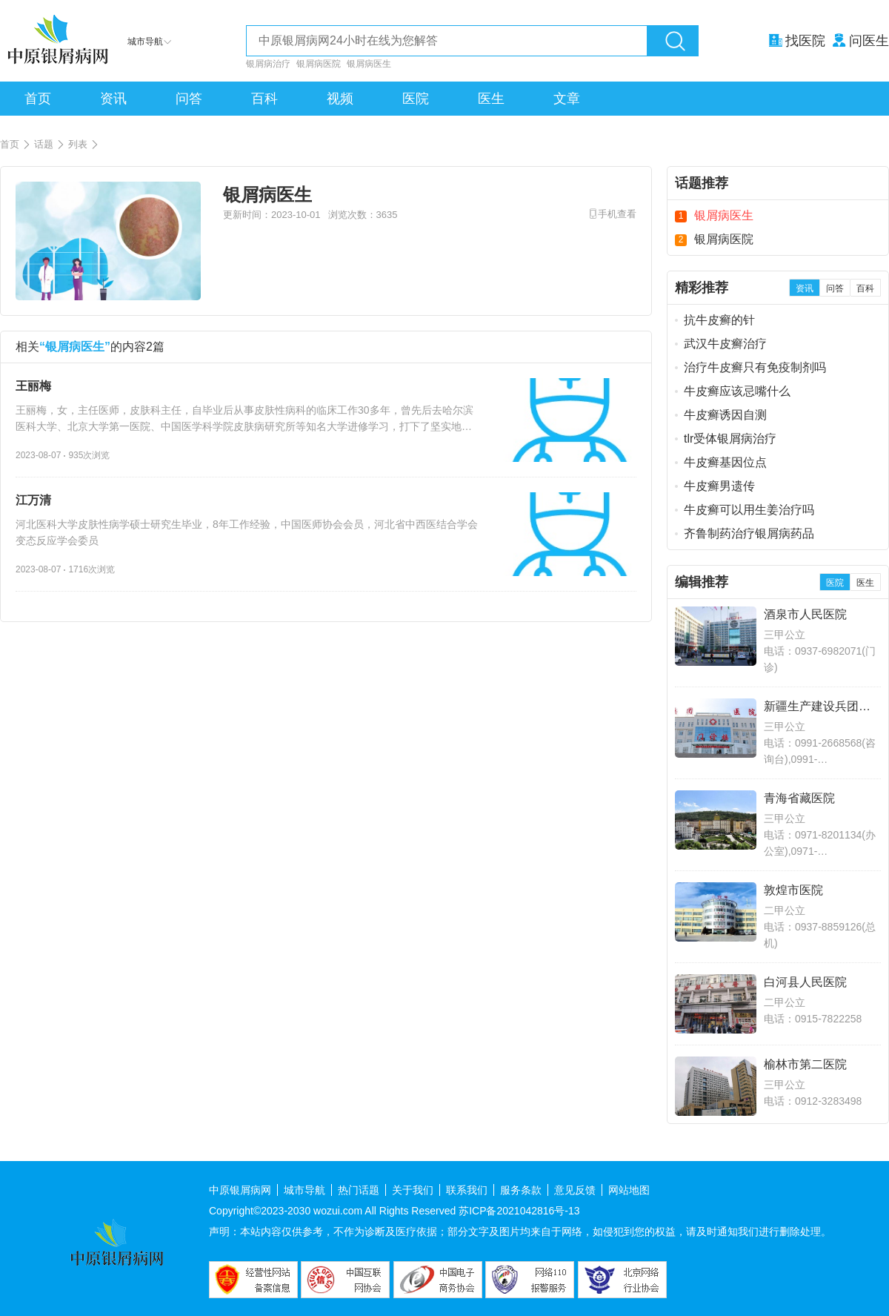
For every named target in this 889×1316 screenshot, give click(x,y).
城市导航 (304, 1190)
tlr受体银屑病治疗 (730, 438)
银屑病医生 (369, 64)
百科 (264, 98)
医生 (491, 98)
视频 (340, 98)
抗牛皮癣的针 (719, 320)
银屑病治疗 (268, 64)
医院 (415, 98)
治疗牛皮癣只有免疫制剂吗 (755, 367)
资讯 (113, 98)
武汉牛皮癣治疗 (725, 343)
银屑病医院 (318, 64)
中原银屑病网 (240, 1190)
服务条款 (521, 1190)
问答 (189, 98)
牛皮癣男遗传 (719, 486)
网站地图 (629, 1190)
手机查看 (617, 214)
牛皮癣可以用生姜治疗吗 (749, 509)
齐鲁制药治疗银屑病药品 (749, 533)
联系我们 (466, 1190)
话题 (49, 144)
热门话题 (358, 1190)
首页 (37, 98)
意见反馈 (575, 1190)
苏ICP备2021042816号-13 (519, 1211)
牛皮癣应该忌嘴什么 (737, 391)
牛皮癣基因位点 (725, 462)
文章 (566, 98)
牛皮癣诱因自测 (725, 415)
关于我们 (412, 1190)
